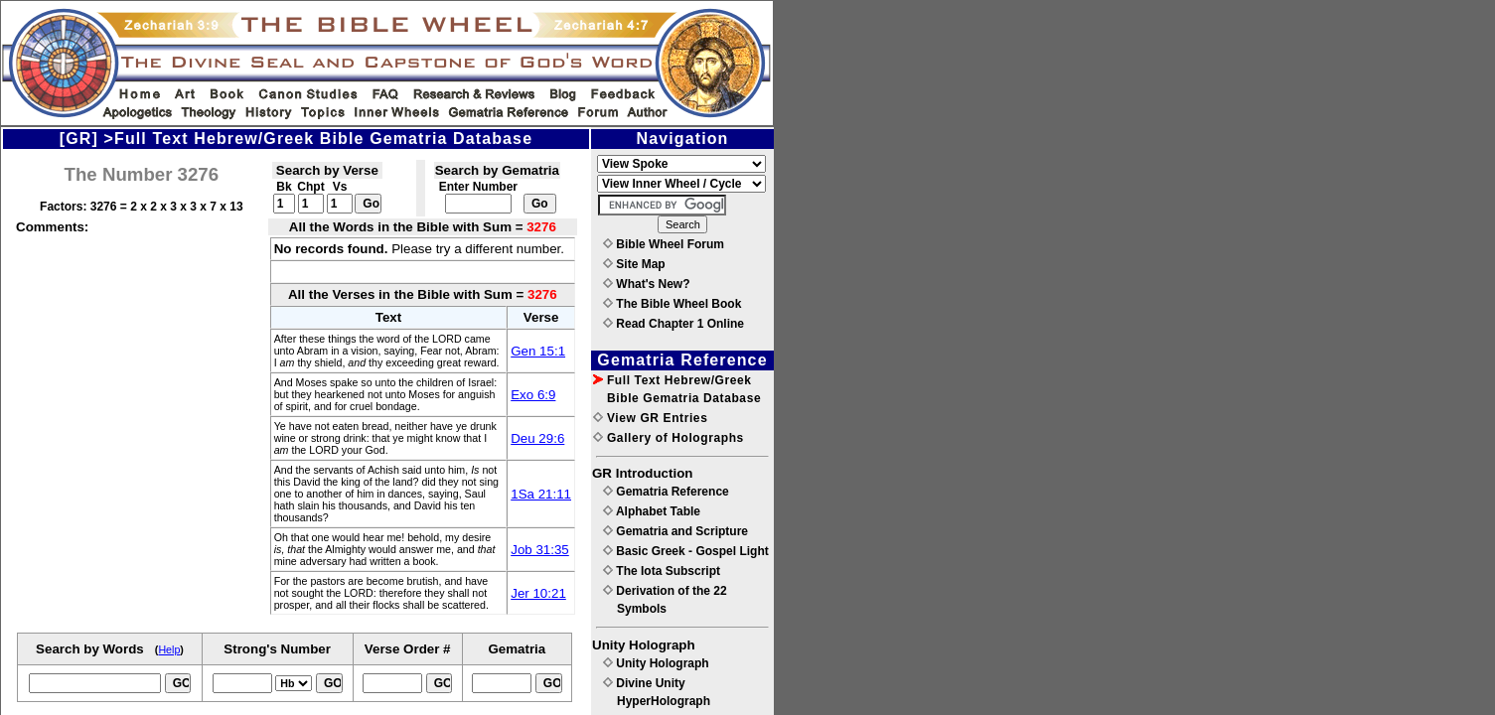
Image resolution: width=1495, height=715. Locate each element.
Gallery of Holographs (668, 438)
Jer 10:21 (538, 593)
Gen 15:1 (538, 351)
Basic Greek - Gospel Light (686, 551)
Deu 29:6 (537, 438)
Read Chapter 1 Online (673, 324)
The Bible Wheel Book (672, 304)
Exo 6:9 (533, 394)
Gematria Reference (666, 492)
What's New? (646, 284)
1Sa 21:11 (541, 494)
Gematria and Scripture (675, 531)
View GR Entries (650, 418)
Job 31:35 (540, 549)
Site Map (634, 264)
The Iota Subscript (661, 571)
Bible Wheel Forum (663, 244)
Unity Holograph (656, 663)
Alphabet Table (651, 511)
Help (169, 649)
